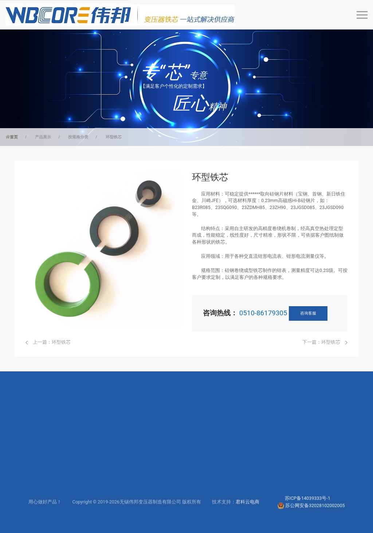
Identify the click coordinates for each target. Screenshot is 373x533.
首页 (14, 137)
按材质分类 (26, 477)
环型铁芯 (114, 137)
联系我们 (201, 487)
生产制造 (201, 477)
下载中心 (142, 466)
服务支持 (142, 456)
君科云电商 (247, 513)
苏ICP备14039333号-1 (307, 510)
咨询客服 (308, 313)
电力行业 (83, 456)
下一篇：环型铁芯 (325, 342)
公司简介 (201, 456)
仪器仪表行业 (88, 477)
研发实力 (201, 466)
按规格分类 (78, 137)
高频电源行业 (88, 466)
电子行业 (83, 487)
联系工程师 (145, 477)
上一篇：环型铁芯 (48, 342)
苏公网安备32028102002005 (315, 517)
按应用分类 (26, 466)
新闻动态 (201, 498)
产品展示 (43, 137)
